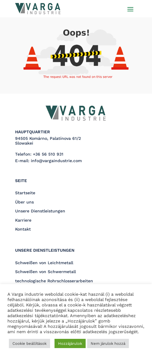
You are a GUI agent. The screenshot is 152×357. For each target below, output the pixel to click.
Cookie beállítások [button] (29, 343)
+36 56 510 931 (48, 154)
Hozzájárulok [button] (70, 343)
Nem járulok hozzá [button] (108, 343)
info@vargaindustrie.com (56, 160)
